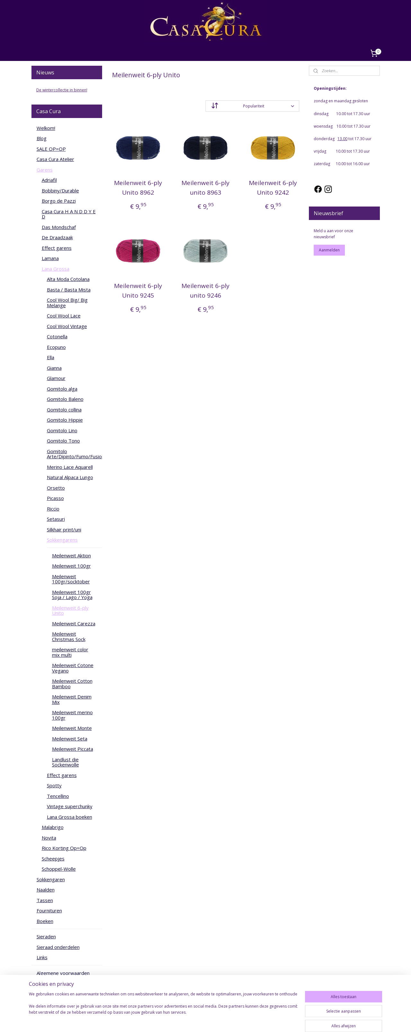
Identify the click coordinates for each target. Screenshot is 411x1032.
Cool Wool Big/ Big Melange (67, 303)
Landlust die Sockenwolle (65, 762)
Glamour (56, 378)
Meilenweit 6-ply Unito (70, 610)
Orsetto (56, 488)
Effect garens (57, 248)
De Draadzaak (57, 237)
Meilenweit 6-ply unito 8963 (205, 188)
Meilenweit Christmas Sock (68, 636)
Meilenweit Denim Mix (72, 699)
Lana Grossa (55, 269)
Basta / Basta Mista (69, 289)
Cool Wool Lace (64, 315)
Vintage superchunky (69, 806)
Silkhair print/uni (64, 529)
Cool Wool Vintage (67, 326)
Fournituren (49, 910)
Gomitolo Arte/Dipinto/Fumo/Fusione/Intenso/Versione (74, 454)
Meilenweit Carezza (73, 623)
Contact (45, 994)
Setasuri (56, 519)
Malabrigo (53, 827)
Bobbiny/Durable (60, 190)
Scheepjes (53, 858)
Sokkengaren (51, 879)
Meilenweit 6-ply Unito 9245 (138, 291)
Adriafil (49, 180)
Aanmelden (329, 250)
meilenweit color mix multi (70, 652)
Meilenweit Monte (72, 728)
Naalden (46, 889)
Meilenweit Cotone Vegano (72, 668)
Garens (45, 169)
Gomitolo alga (62, 388)
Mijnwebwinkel (272, 1020)
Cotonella (57, 336)
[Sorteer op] (252, 106)
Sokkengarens (62, 540)
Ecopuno (56, 347)
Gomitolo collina (64, 409)
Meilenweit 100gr (71, 566)
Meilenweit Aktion (71, 555)
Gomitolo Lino (62, 430)
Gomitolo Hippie (65, 420)
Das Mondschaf (59, 227)
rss (191, 1020)
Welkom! (46, 128)
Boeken (45, 921)
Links (42, 957)
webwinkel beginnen (216, 1020)
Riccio (53, 508)
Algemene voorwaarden (63, 973)
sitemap (178, 1020)
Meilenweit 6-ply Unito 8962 (138, 188)
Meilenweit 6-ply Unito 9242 (273, 188)
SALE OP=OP (51, 149)
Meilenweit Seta (69, 738)
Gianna (54, 368)
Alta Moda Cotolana (68, 279)
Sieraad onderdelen (58, 947)
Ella (50, 357)
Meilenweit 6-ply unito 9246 (205, 291)
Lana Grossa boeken (69, 817)
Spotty (54, 785)
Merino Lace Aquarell (70, 467)
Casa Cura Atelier (55, 159)
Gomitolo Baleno (65, 399)
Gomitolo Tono (63, 440)
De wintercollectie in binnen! (61, 90)
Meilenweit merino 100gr (72, 715)
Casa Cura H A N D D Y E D (69, 214)
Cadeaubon (49, 983)
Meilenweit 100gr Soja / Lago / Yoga (72, 595)
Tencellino (58, 796)
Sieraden (46, 936)
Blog (42, 138)
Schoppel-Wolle (59, 869)
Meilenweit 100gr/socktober (71, 579)
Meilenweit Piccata (72, 749)
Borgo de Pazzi (59, 201)
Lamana (50, 258)
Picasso (55, 498)
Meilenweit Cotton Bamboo (72, 683)
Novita (49, 837)
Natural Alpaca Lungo (70, 477)
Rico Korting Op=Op (64, 848)
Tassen (45, 900)
